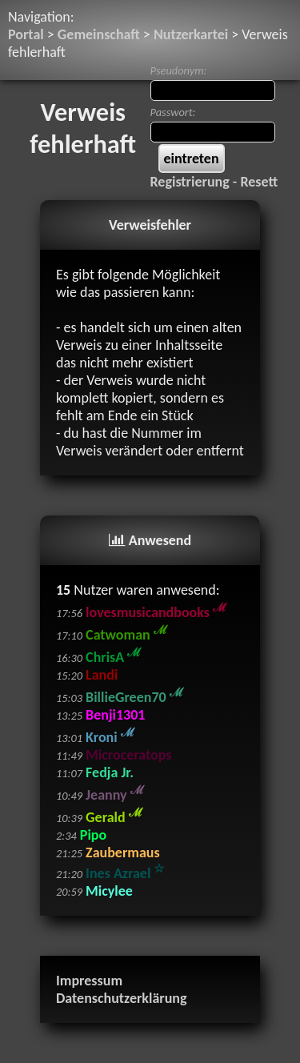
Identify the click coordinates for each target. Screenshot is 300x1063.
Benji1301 (115, 715)
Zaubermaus (123, 852)
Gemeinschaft (99, 34)
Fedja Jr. (110, 772)
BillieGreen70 (134, 697)
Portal (26, 34)
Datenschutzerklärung (121, 998)
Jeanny (115, 795)
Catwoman (126, 635)
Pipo (93, 835)
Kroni (110, 737)
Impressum (89, 980)
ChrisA (113, 657)
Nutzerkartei (191, 34)
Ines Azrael (125, 873)
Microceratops (128, 755)
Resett (259, 182)
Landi (102, 675)
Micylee (109, 891)
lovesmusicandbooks (156, 612)
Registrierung (190, 182)
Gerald (114, 817)
